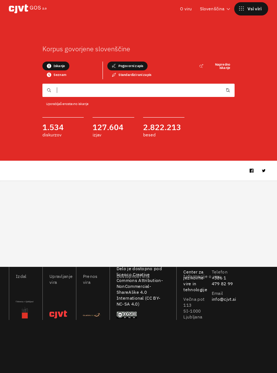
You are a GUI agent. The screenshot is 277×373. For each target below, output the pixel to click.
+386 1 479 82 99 (222, 280)
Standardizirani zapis (131, 75)
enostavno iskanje (75, 104)
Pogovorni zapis (127, 66)
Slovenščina (215, 8)
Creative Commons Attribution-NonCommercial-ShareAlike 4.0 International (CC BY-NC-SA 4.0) (140, 289)
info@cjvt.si (224, 299)
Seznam (56, 75)
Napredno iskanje (215, 66)
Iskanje (56, 66)
